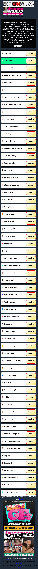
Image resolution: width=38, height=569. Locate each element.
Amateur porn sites (14, 178)
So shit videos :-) (14, 156)
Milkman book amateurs (14, 148)
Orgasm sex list (14, 251)
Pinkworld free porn (14, 434)
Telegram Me (19, 563)
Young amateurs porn (14, 265)
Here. (21, 499)
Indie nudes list (14, 273)
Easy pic (14, 456)
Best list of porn (14, 331)
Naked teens (14, 192)
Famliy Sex (14, 83)
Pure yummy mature (14, 97)
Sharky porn (14, 470)
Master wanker (14, 339)
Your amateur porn (14, 346)
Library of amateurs (14, 185)
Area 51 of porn (14, 236)
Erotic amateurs (14, 375)
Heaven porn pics (14, 287)
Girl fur (14, 397)
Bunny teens (14, 243)
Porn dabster (14, 485)
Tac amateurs (14, 353)
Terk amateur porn (14, 126)
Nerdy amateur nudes (14, 441)
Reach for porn (14, 302)
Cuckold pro (14, 404)
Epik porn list (14, 222)
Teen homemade (14, 112)
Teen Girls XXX (14, 141)
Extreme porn (14, 90)
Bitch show (14, 324)
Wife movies (14, 200)
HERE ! (19, 567)
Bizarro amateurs (14, 258)
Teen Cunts (14, 53)
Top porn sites (14, 119)
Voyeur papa (14, 368)
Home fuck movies (14, 214)
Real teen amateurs (14, 478)
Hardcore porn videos (14, 448)
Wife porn (14, 382)
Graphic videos (14, 68)
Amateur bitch (14, 280)
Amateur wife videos (14, 317)
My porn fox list (14, 412)
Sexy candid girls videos (14, 105)
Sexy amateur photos (14, 390)
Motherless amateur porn (14, 75)
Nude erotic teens (14, 426)
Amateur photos (14, 309)
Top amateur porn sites (14, 361)
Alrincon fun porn (14, 295)
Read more (18, 46)
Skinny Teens (14, 207)
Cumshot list (14, 463)
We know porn (14, 419)
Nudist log (14, 134)
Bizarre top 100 (14, 229)
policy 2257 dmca (7, 560)
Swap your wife (14, 163)
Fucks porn (14, 170)
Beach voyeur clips (14, 492)
